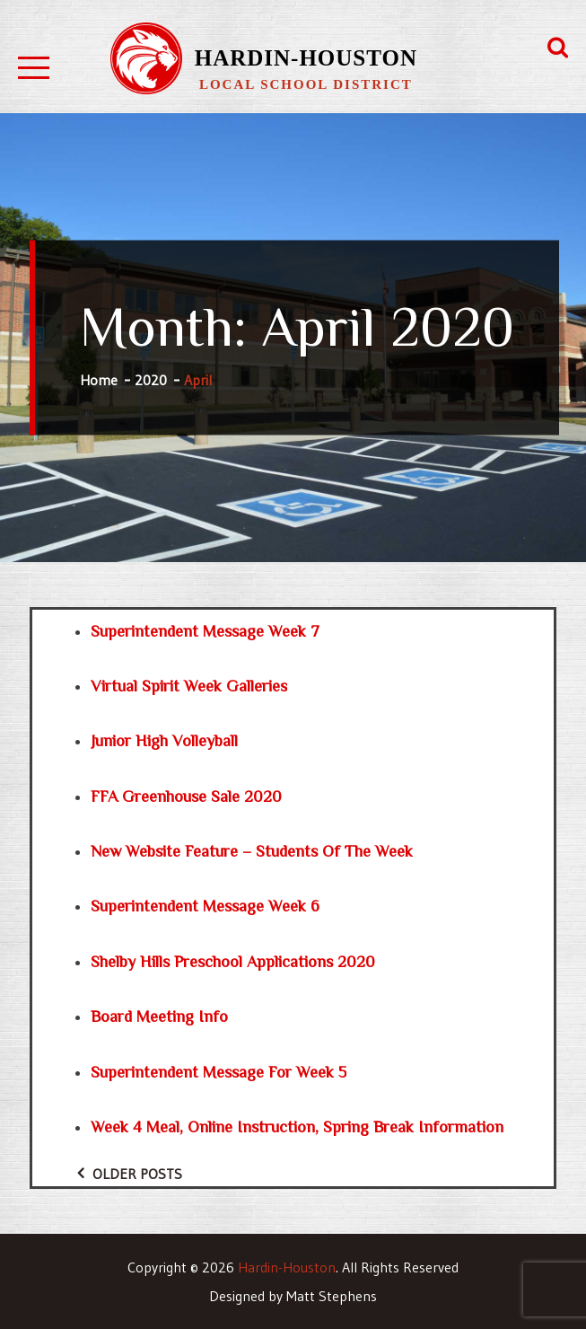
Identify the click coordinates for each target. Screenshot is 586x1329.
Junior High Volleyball (164, 741)
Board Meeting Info (159, 1016)
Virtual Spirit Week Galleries (189, 686)
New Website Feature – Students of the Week (252, 851)
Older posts (137, 1174)
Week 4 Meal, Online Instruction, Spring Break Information (297, 1127)
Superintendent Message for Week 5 (218, 1072)
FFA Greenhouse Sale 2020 (186, 796)
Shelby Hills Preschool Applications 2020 (233, 962)
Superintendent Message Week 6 (205, 906)
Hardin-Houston (306, 58)
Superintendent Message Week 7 (205, 631)
